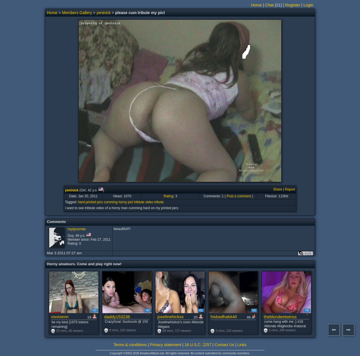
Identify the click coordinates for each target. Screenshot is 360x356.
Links (242, 344)
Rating (169, 196)
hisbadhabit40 (224, 316)
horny (122, 202)
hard (81, 202)
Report (290, 189)
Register (292, 5)
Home (256, 5)
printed (91, 202)
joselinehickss (171, 316)
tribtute (139, 202)
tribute (159, 202)
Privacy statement (165, 344)
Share (277, 189)
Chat (269, 5)
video (149, 202)
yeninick (103, 12)
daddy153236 (117, 316)
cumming (111, 202)
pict (130, 202)
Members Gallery (77, 12)
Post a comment (239, 196)
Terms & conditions (130, 344)
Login (308, 5)
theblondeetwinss (280, 316)
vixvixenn (60, 316)
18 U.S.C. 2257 (198, 344)
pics (100, 202)
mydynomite (77, 229)
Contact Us (224, 344)
